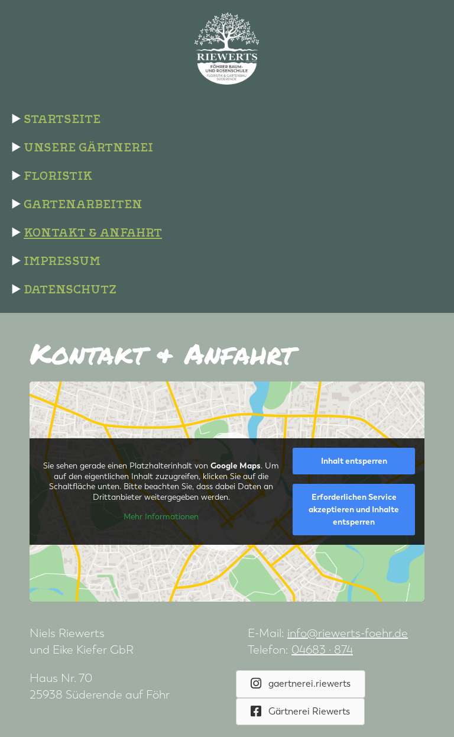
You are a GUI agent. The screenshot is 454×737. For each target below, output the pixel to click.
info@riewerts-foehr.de (347, 633)
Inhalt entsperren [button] (354, 461)
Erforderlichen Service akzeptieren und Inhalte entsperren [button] (354, 509)
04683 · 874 (322, 650)
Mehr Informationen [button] (161, 517)
